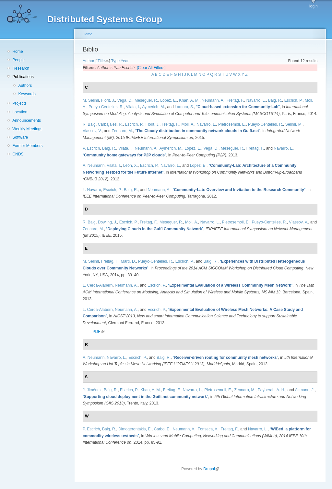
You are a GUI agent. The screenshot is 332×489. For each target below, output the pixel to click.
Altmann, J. (305, 390)
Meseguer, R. (146, 100)
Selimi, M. (293, 124)
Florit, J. (108, 100)
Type (115, 61)
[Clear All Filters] (151, 67)
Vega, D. (125, 100)
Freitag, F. (235, 100)
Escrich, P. (293, 100)
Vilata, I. (133, 107)
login (313, 6)
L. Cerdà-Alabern (98, 285)
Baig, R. (275, 100)
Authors (25, 85)
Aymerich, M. (153, 107)
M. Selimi (91, 100)
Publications (23, 76)
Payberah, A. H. (271, 390)
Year (125, 61)
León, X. (130, 165)
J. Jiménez (92, 390)
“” (237, 107)
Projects (19, 103)
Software (20, 137)
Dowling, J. (107, 222)
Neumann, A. (213, 100)
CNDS (17, 154)
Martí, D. (128, 261)
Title (101, 61)
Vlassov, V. (92, 131)
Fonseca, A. (208, 429)
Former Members (27, 145)
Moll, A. (188, 124)
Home (17, 51)
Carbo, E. (162, 429)
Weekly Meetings (27, 129)
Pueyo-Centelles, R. (106, 107)
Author (88, 61)
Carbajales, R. (110, 124)
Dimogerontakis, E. (135, 429)
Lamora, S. (184, 107)
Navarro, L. (256, 100)
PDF (98, 331)
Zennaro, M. (122, 131)
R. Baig (89, 124)
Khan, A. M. (189, 100)
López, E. (168, 100)
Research (20, 68)
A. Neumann (94, 165)
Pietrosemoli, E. (232, 124)
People (18, 60)
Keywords (26, 94)
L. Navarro (92, 190)
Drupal (211, 469)
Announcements (26, 120)
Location (19, 112)
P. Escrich (91, 148)
